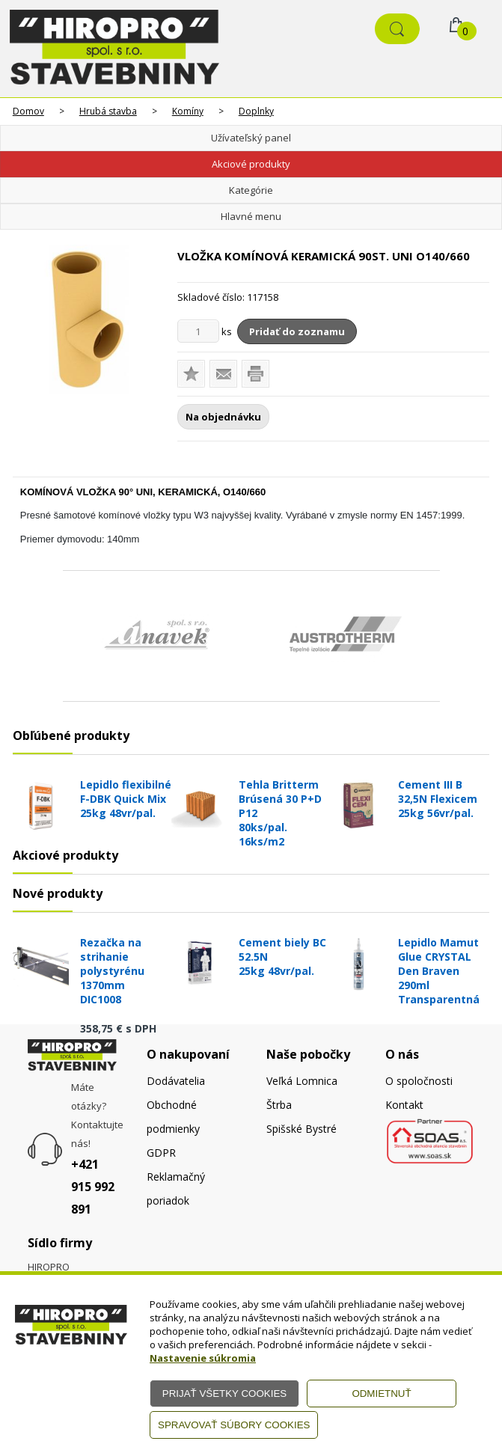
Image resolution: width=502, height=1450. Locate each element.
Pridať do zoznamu (297, 331)
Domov (28, 111)
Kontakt (404, 1105)
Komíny (187, 111)
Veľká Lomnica (301, 1081)
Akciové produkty (251, 164)
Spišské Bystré (301, 1129)
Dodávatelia (176, 1081)
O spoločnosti (419, 1081)
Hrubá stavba (108, 111)
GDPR (161, 1152)
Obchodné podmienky (173, 1117)
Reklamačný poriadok (176, 1188)
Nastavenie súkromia (203, 1358)
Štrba (279, 1105)
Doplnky (256, 111)
